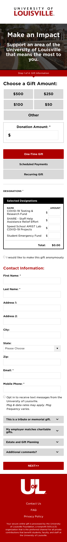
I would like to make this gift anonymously (35, 257)
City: (6, 329)
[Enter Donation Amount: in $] (32, 135)
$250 (48, 94)
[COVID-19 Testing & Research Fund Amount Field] (54, 212)
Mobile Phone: (13, 383)
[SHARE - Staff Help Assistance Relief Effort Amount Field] (54, 220)
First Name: (12, 275)
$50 (48, 104)
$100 (18, 104)
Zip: (6, 356)
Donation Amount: (34, 127)
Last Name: (11, 289)
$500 (18, 94)
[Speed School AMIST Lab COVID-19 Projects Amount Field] (54, 228)
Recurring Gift (33, 174)
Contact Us (33, 503)
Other (33, 115)
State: (7, 343)
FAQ (33, 510)
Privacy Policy (33, 516)
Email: (8, 370)
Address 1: (10, 302)
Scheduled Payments (33, 164)
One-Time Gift (33, 154)
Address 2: (10, 316)
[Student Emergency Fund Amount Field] (54, 235)
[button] (33, 419)
